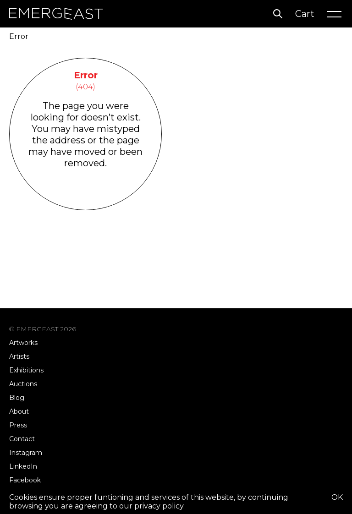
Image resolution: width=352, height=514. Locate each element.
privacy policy (158, 506)
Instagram (25, 452)
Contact (22, 439)
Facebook (25, 480)
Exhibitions (26, 370)
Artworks (23, 343)
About (19, 411)
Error (18, 36)
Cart (304, 13)
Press (18, 425)
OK (337, 497)
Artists (19, 356)
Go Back (85, 198)
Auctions (23, 384)
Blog (16, 398)
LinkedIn (23, 466)
